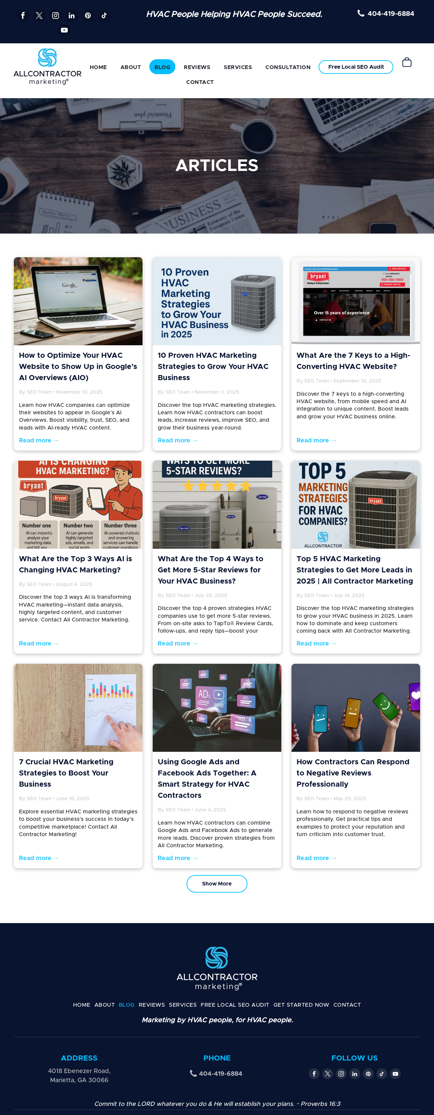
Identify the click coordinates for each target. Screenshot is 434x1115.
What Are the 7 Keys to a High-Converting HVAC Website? (353, 361)
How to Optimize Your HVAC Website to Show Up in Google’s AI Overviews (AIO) (78, 367)
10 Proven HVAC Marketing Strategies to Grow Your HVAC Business (213, 367)
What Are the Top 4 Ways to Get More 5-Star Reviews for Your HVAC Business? (210, 570)
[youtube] (64, 31)
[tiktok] (104, 16)
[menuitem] (98, 66)
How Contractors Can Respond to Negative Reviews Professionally (353, 773)
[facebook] (23, 16)
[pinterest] (88, 16)
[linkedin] (71, 16)
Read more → (39, 441)
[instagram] (55, 16)
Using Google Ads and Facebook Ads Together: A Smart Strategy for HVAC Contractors (207, 779)
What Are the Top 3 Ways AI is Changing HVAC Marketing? (75, 564)
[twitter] (39, 16)
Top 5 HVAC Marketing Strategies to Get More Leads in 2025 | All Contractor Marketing (355, 570)
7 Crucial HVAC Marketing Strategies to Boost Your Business (66, 773)
